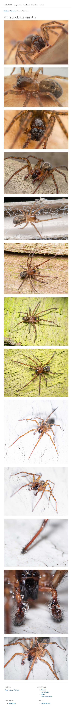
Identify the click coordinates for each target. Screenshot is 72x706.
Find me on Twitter (12, 690)
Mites (43, 694)
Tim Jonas (8, 5)
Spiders (6, 11)
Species (12, 11)
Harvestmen (45, 692)
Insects (42, 5)
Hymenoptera (45, 703)
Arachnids (26, 5)
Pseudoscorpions (46, 697)
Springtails (34, 5)
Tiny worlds (18, 5)
